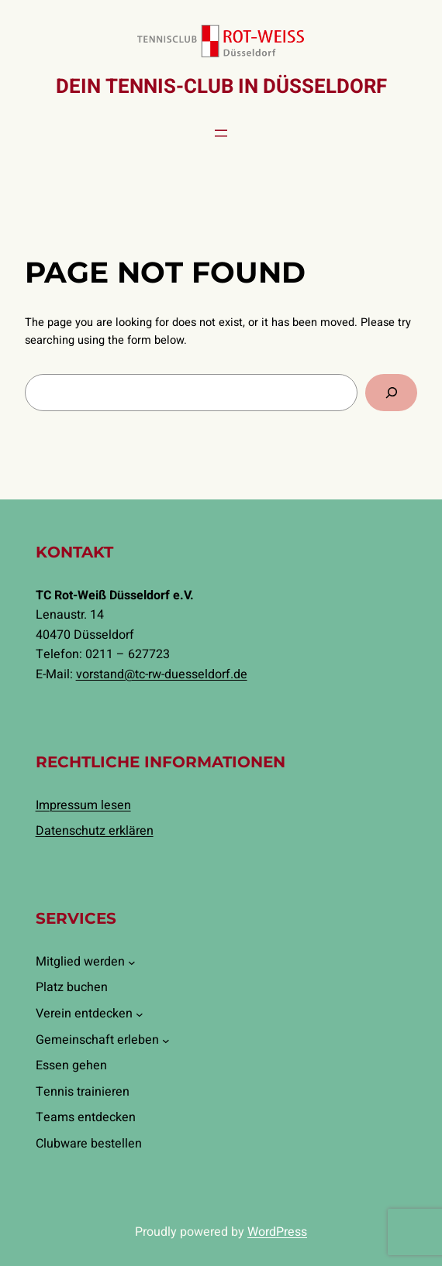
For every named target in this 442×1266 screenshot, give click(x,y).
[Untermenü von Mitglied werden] (132, 962)
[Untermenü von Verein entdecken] (139, 1014)
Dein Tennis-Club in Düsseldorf (221, 86)
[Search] (391, 392)
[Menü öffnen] (221, 133)
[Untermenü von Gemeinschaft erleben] (166, 1041)
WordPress (277, 1232)
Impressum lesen (83, 805)
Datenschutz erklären (95, 831)
